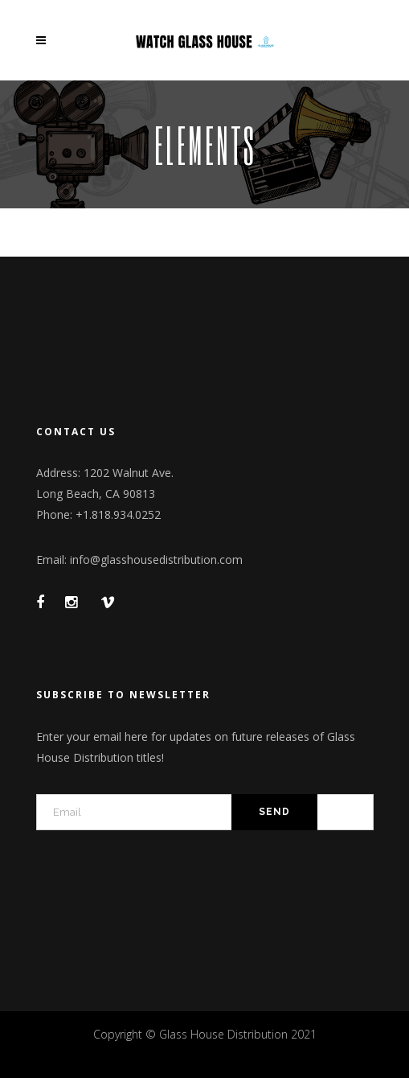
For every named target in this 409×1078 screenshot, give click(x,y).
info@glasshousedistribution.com (156, 559)
